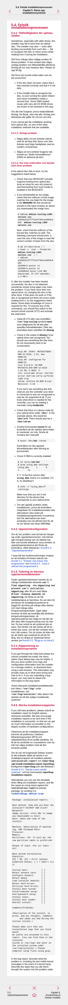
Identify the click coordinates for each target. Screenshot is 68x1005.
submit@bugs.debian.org (27, 794)
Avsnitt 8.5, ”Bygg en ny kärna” (37, 640)
